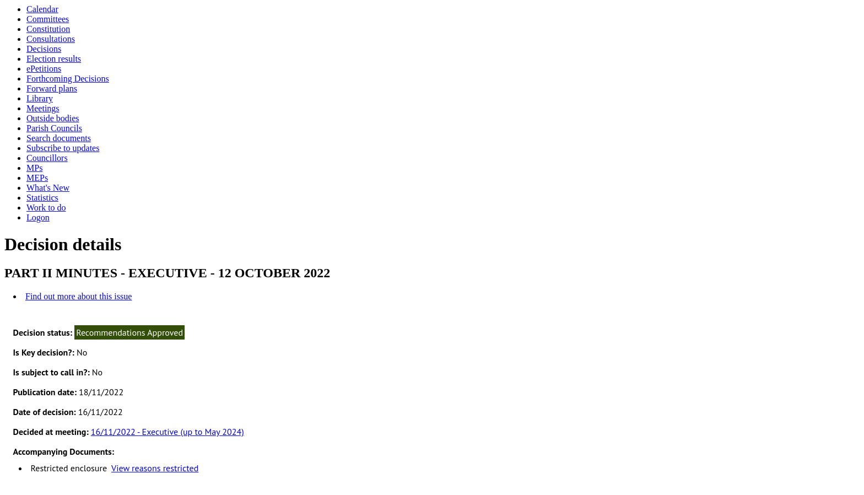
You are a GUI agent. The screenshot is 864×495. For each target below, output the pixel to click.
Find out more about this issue (78, 296)
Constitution (48, 29)
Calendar (42, 9)
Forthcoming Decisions (67, 78)
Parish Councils (54, 128)
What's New (47, 187)
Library (39, 98)
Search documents (58, 138)
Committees (47, 19)
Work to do (46, 207)
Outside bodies (52, 118)
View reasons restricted (154, 468)
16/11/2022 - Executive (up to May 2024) (167, 431)
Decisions (43, 48)
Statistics (42, 197)
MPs (34, 168)
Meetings (43, 108)
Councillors (47, 158)
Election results (53, 58)
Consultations (50, 39)
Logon (38, 217)
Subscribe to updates (62, 148)
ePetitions (43, 68)
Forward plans (51, 88)
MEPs (37, 177)
